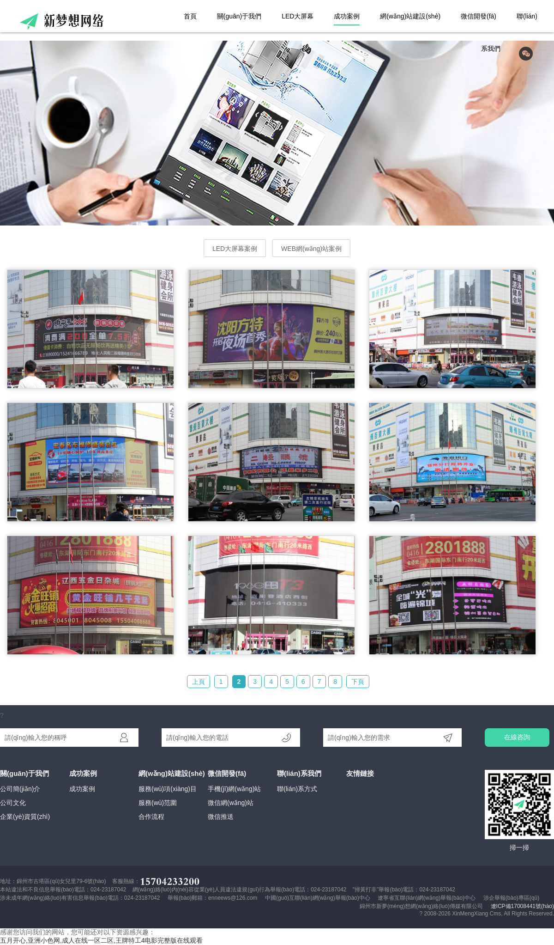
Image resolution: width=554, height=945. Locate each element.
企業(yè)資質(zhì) (25, 816)
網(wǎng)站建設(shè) (410, 16)
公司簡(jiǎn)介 (20, 789)
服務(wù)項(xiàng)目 (167, 789)
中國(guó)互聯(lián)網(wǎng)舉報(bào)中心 (317, 898)
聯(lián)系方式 (297, 789)
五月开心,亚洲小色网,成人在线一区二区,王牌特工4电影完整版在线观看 (101, 940)
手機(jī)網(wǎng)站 (234, 789)
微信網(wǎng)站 (230, 802)
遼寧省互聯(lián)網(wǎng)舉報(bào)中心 (427, 898)
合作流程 (151, 816)
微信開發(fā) (478, 16)
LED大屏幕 (297, 16)
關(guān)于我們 (239, 16)
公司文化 (13, 802)
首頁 (190, 16)
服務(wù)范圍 (157, 802)
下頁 (357, 681)
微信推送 (221, 816)
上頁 (198, 681)
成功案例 (347, 16)
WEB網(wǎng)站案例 (311, 248)
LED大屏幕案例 (234, 248)
